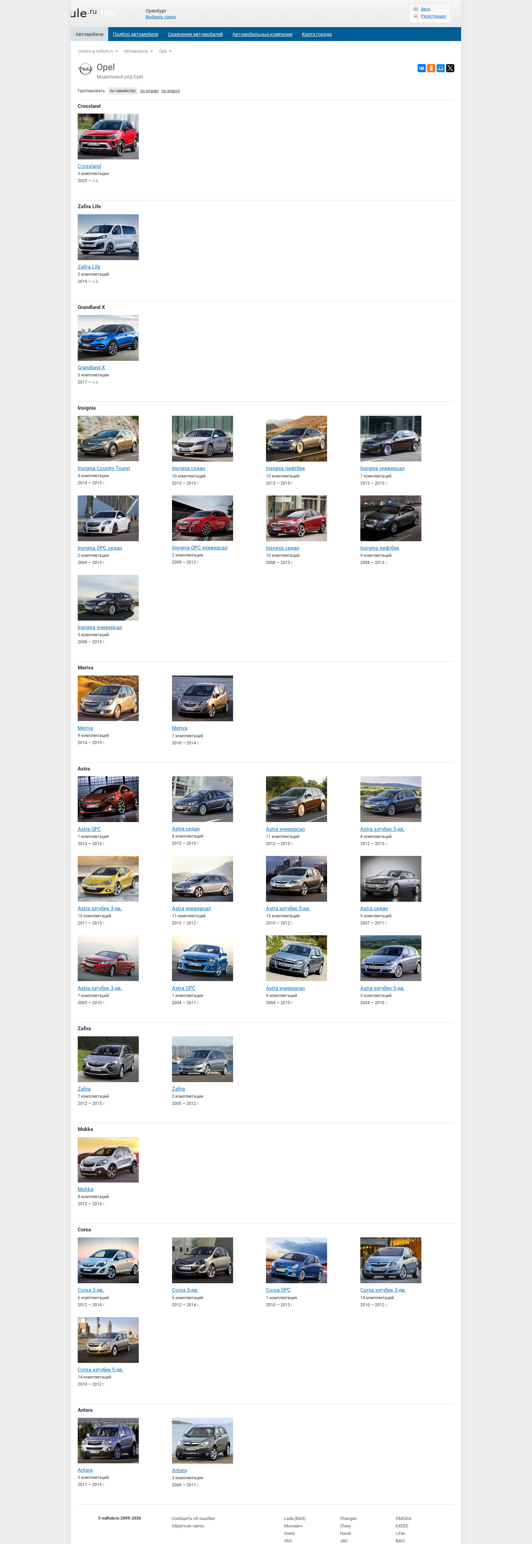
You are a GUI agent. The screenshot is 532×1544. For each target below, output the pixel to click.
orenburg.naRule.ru (95, 51)
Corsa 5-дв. (185, 1280)
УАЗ (287, 1527)
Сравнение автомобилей (195, 34)
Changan (348, 1506)
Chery (345, 1513)
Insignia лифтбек (285, 465)
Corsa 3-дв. (91, 1280)
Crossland (89, 106)
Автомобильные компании (262, 34)
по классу (171, 91)
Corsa (84, 1220)
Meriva (85, 663)
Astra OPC (89, 823)
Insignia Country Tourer (104, 465)
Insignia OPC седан (100, 544)
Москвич (292, 1513)
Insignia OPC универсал (200, 544)
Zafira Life (89, 205)
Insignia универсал (382, 465)
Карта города (317, 34)
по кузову (149, 91)
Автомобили (89, 34)
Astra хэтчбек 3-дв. (100, 902)
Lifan (400, 1520)
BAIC (400, 1527)
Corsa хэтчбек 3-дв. (383, 1280)
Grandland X (91, 305)
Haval (345, 1520)
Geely (289, 1520)
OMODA (403, 1506)
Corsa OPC (278, 1280)
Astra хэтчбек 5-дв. (382, 823)
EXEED (402, 1513)
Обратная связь (187, 1513)
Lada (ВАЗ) (294, 1506)
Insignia (87, 405)
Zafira (84, 1021)
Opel (163, 51)
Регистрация (433, 16)
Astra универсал (285, 823)
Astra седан (186, 822)
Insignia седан (188, 465)
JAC (344, 1527)
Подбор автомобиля (135, 34)
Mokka (85, 1120)
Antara (85, 1399)
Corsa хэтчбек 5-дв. (101, 1359)
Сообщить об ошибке (192, 1506)
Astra (84, 763)
